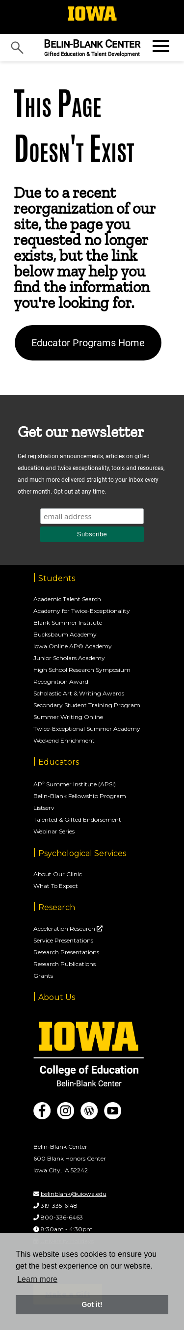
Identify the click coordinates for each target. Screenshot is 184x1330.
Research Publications (64, 964)
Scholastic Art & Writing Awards (78, 693)
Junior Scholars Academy (69, 658)
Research (56, 907)
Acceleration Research (65, 928)
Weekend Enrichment (64, 740)
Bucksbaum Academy (65, 634)
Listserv (43, 807)
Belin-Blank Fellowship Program (79, 796)
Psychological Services (82, 853)
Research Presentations (66, 952)
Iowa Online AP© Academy (72, 646)
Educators (58, 762)
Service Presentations (63, 940)
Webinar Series (54, 831)
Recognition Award (60, 681)
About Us (56, 997)
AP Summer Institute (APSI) (74, 784)
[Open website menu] (160, 46)
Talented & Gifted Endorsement (77, 819)
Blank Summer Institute (67, 622)
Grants (43, 975)
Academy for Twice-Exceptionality (81, 610)
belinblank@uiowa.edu (73, 1193)
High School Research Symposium (82, 669)
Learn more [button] (37, 1279)
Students (56, 578)
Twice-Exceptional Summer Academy (86, 728)
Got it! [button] (91, 1304)
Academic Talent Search (67, 599)
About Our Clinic (57, 874)
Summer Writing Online (68, 716)
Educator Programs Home (88, 343)
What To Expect (55, 885)
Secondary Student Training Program (86, 705)
